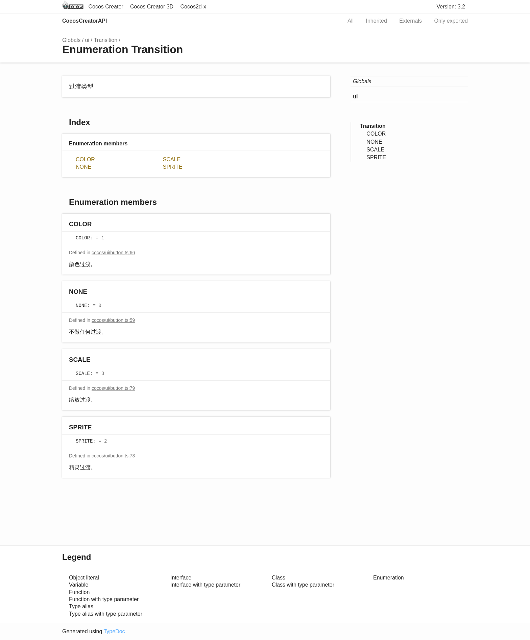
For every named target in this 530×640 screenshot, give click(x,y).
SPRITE (173, 167)
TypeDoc (114, 631)
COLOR (85, 159)
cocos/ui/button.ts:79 (113, 388)
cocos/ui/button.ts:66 (113, 252)
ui (87, 40)
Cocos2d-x (193, 6)
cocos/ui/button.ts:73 (113, 455)
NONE (83, 167)
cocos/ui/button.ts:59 (113, 320)
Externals (410, 21)
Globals (71, 40)
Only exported (451, 21)
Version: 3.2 (451, 6)
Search (330, 21)
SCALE (171, 159)
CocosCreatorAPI (84, 21)
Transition (105, 40)
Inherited (376, 21)
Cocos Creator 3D (151, 6)
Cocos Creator (105, 6)
